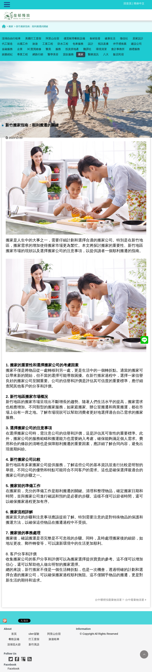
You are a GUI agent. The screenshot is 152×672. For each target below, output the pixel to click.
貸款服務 (68, 54)
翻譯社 (87, 49)
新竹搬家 (97, 375)
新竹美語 (34, 644)
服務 (58, 49)
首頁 (14, 633)
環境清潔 (101, 49)
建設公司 (136, 43)
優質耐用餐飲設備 (74, 38)
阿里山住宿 (52, 38)
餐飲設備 (14, 639)
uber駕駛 (33, 633)
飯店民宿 (118, 54)
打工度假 (34, 639)
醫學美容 (53, 54)
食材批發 (95, 38)
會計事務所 (118, 49)
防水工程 (63, 43)
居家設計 (138, 38)
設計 (90, 43)
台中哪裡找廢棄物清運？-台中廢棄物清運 (120, 599)
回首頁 (128, 3)
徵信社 (124, 38)
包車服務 (78, 43)
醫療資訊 (93, 54)
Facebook (13, 668)
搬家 (80, 54)
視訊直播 (103, 43)
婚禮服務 (134, 49)
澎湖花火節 (14, 644)
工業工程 (47, 43)
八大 (106, 54)
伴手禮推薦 (119, 43)
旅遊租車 (54, 639)
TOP (144, 654)
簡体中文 (139, 3)
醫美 (48, 49)
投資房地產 (72, 49)
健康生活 (110, 38)
